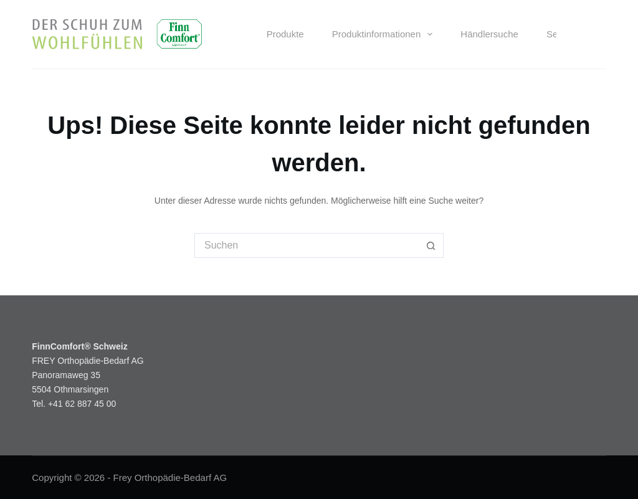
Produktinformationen (385, 34)
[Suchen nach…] (306, 245)
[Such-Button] (431, 245)
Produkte (285, 34)
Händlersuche (489, 34)
